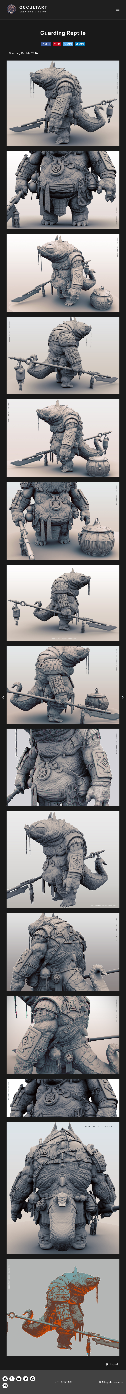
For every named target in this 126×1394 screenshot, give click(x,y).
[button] (112, 1364)
